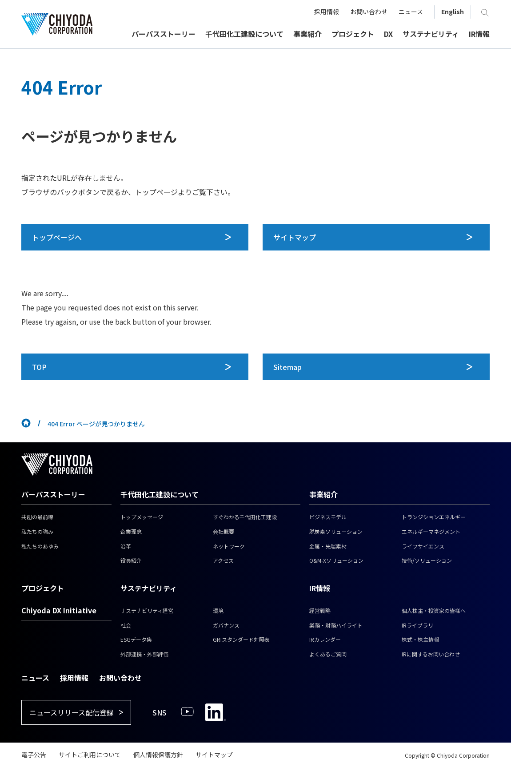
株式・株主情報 (420, 639)
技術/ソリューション (427, 560)
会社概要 (223, 531)
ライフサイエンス (423, 546)
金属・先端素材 (328, 546)
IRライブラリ (417, 625)
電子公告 (33, 754)
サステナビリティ (148, 588)
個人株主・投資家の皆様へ (434, 610)
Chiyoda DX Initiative (58, 610)
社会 (125, 625)
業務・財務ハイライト (336, 625)
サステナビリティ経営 (146, 610)
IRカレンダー (325, 639)
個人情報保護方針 (158, 754)
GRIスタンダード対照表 (241, 639)
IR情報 (319, 588)
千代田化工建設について (159, 494)
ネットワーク (229, 546)
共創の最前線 (37, 517)
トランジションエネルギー (434, 517)
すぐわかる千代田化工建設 (245, 517)
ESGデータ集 (136, 639)
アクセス (223, 560)
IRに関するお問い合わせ (431, 654)
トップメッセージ (141, 517)
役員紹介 (131, 560)
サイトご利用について (90, 754)
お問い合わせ (120, 677)
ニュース (35, 677)
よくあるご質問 (328, 654)
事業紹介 (323, 494)
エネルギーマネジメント (431, 531)
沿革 (125, 546)
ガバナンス (226, 625)
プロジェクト (42, 588)
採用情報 (74, 677)
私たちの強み (37, 531)
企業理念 (131, 531)
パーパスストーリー (53, 494)
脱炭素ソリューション (336, 531)
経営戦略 (320, 610)
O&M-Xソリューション (336, 560)
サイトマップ (214, 754)
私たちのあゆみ (40, 546)
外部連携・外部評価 (144, 654)
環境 (218, 610)
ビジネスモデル (328, 517)
